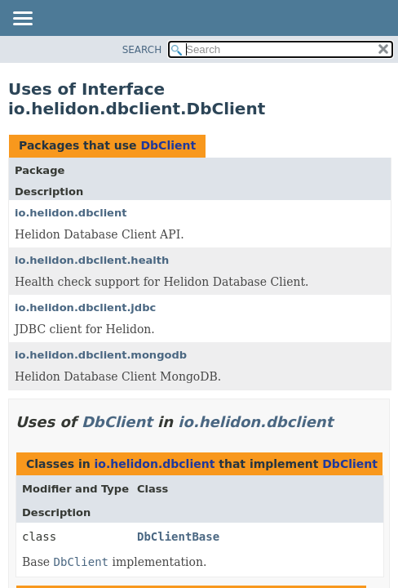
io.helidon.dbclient (70, 213)
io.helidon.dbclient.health (92, 260)
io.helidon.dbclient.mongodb (101, 355)
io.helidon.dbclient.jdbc (85, 307)
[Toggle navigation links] (22, 19)
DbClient (168, 145)
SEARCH (142, 50)
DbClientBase (178, 536)
